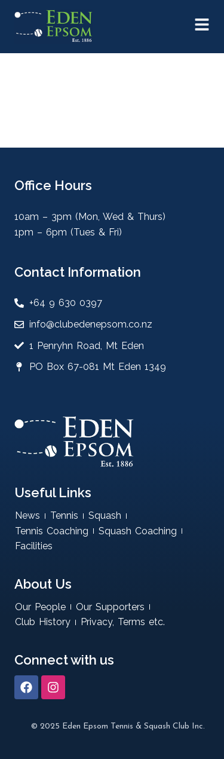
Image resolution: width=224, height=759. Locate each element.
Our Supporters (110, 607)
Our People (40, 607)
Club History (42, 622)
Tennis (64, 515)
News (27, 515)
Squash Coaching (138, 531)
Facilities (34, 546)
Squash (104, 515)
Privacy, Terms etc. (123, 622)
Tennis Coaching (51, 531)
